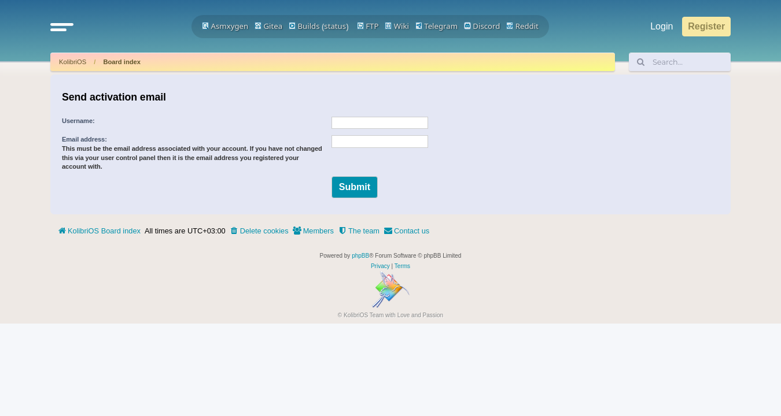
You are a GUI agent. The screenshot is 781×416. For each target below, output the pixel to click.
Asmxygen (225, 26)
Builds (304, 26)
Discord (482, 26)
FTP (368, 26)
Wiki (397, 26)
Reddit (522, 26)
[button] (61, 26)
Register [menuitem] (706, 26)
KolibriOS (72, 61)
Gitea (268, 26)
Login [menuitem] (661, 26)
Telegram (436, 26)
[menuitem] (259, 231)
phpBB (360, 255)
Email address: (84, 139)
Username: (78, 120)
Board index (122, 61)
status (335, 26)
